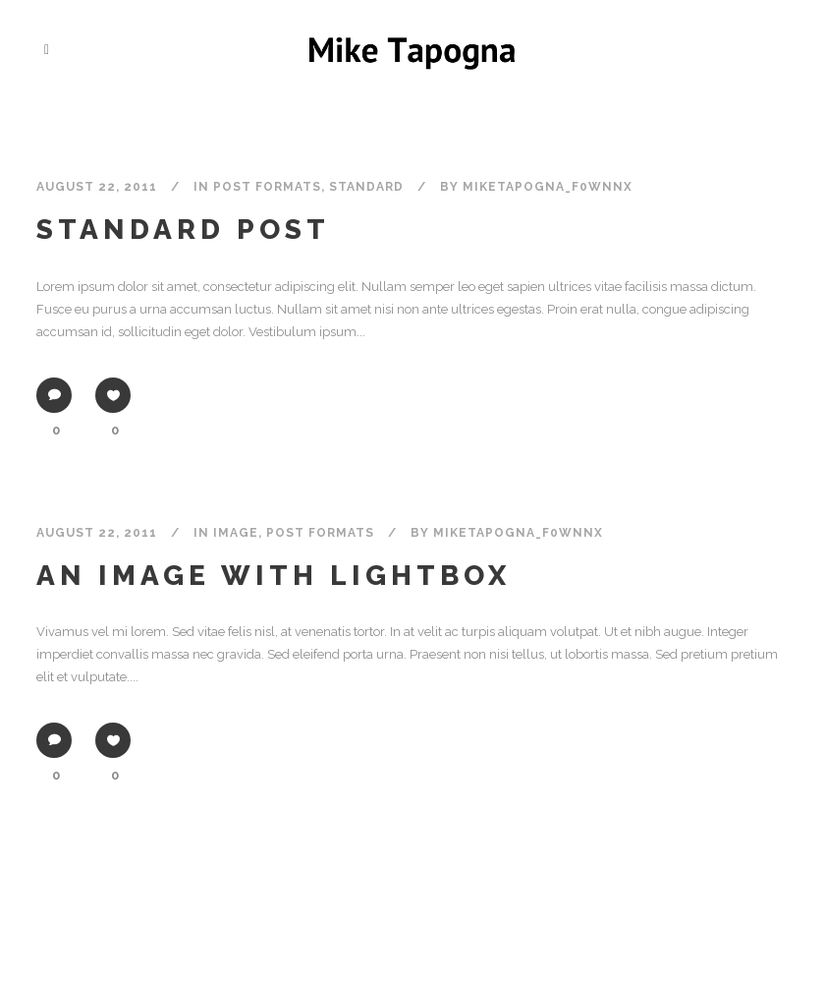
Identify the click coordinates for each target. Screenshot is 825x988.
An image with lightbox (273, 575)
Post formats (267, 187)
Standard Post (183, 229)
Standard (366, 187)
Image (235, 533)
